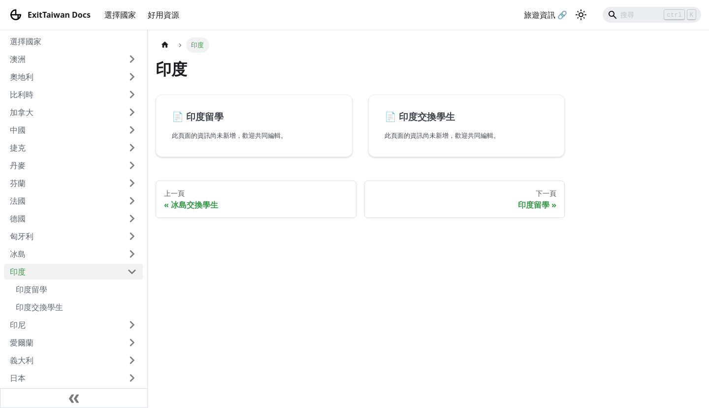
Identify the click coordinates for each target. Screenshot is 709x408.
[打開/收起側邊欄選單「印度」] (132, 272)
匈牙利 (21, 236)
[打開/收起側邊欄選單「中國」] (132, 130)
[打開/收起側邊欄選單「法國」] (132, 201)
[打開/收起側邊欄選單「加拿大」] (132, 112)
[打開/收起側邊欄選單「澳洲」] (132, 59)
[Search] (652, 15)
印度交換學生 (39, 307)
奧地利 (21, 76)
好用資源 (163, 14)
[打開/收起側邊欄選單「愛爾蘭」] (132, 342)
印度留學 (31, 289)
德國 (18, 218)
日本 (18, 378)
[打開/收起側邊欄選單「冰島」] (132, 254)
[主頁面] (165, 45)
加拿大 (21, 112)
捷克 (18, 147)
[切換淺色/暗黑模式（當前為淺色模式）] (581, 15)
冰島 (18, 254)
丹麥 (18, 165)
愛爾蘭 (21, 342)
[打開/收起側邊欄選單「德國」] (132, 218)
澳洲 (18, 59)
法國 (18, 200)
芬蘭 (18, 183)
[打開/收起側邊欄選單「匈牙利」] (132, 236)
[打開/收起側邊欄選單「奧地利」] (132, 77)
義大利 (21, 360)
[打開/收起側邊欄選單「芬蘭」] (132, 183)
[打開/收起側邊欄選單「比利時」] (132, 94)
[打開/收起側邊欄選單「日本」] (132, 378)
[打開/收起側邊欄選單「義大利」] (132, 360)
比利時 (21, 94)
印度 (18, 271)
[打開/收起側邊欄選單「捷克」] (132, 148)
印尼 (18, 324)
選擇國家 (120, 14)
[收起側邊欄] (74, 398)
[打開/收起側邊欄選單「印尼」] (132, 325)
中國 (18, 130)
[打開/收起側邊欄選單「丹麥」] (132, 165)
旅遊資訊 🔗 (545, 14)
